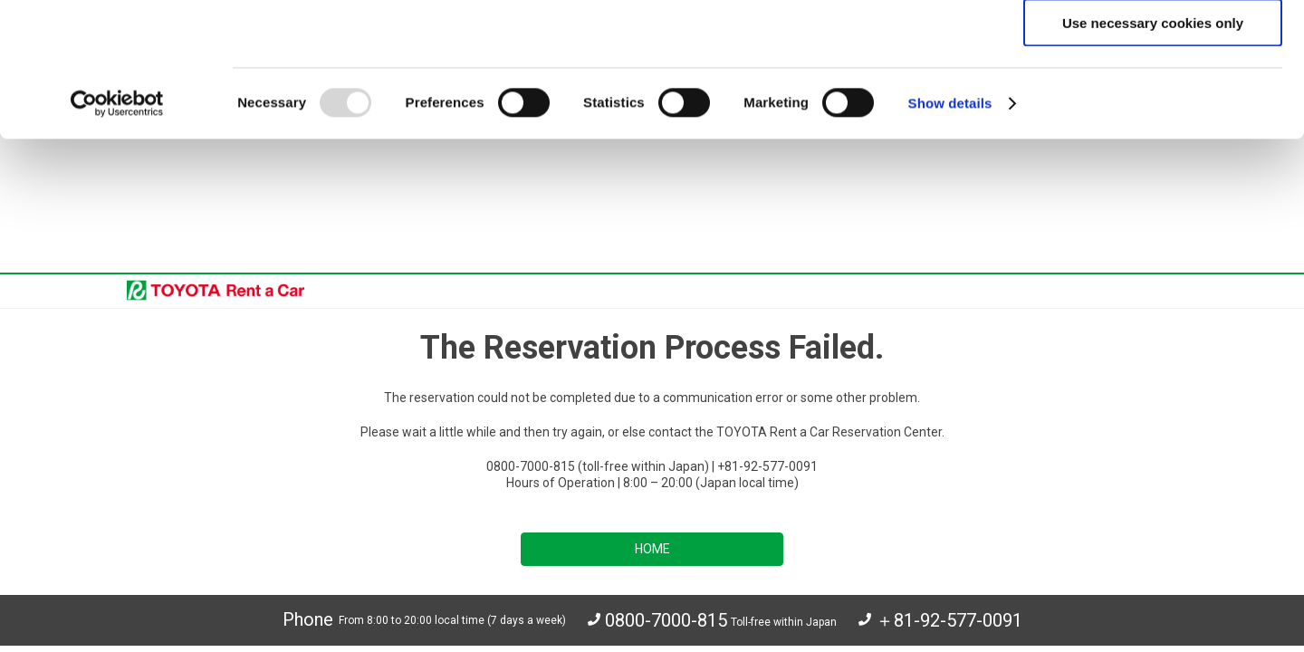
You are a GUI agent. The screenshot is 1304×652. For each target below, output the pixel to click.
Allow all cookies (1153, 45)
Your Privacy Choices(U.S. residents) (389, 632)
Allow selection (1152, 101)
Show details (950, 236)
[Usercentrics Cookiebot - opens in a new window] (117, 237)
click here (892, 87)
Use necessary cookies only (1152, 156)
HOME (652, 472)
